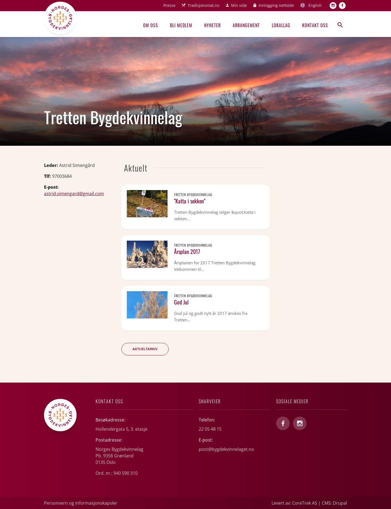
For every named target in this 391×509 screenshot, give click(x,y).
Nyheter (212, 25)
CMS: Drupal (334, 503)
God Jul (181, 302)
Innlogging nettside (276, 5)
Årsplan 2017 (187, 251)
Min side (239, 5)
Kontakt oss (315, 25)
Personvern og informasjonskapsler (80, 503)
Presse (169, 5)
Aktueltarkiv (145, 348)
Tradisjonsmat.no (203, 5)
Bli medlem (181, 25)
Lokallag (281, 25)
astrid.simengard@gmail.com (74, 194)
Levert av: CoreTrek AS (294, 503)
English (315, 5)
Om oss (150, 25)
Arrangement (246, 25)
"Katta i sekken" (189, 201)
